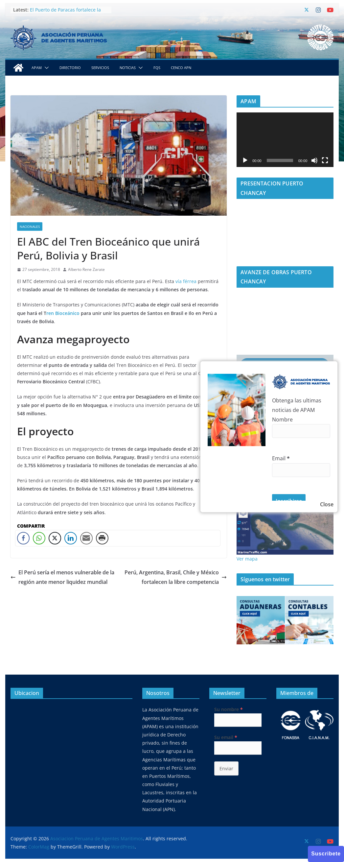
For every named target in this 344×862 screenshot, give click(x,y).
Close (326, 504)
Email (281, 458)
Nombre (282, 419)
